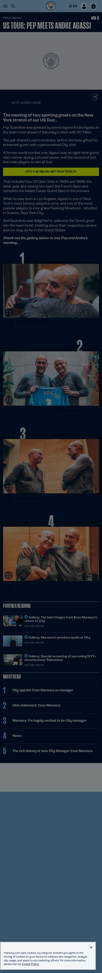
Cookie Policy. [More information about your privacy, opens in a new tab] (30, 964)
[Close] (91, 947)
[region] (48, 956)
